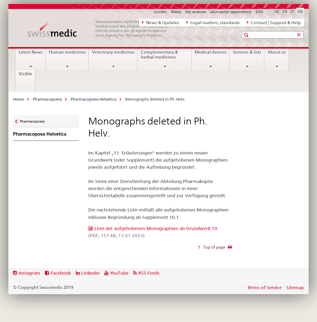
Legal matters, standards (213, 22)
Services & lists (247, 52)
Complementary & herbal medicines (159, 54)
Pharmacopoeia (47, 99)
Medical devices (211, 52)
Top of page (213, 247)
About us (276, 52)
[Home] (101, 28)
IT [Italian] (292, 11)
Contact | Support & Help (274, 22)
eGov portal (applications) (231, 12)
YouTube (119, 273)
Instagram (29, 273)
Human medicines (67, 52)
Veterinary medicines (113, 52)
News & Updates (160, 22)
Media (176, 12)
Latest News (31, 52)
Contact (160, 12)
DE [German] (276, 11)
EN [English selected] (300, 11)
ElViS (259, 12)
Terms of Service (264, 287)
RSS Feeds (148, 273)
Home (18, 99)
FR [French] (285, 11)
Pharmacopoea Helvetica (93, 99)
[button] (247, 35)
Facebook (60, 273)
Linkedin (90, 273)
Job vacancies (195, 12)
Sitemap (295, 287)
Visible (25, 73)
